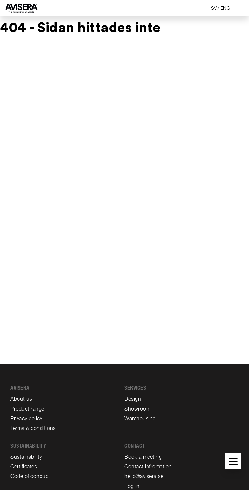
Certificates (23, 466)
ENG (225, 8)
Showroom (137, 409)
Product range (27, 409)
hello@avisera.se (143, 476)
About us (21, 399)
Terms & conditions (33, 428)
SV (214, 8)
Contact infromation (148, 466)
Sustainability (26, 457)
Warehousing (140, 418)
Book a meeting (143, 457)
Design (132, 399)
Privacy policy (26, 418)
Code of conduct (30, 476)
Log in (131, 486)
